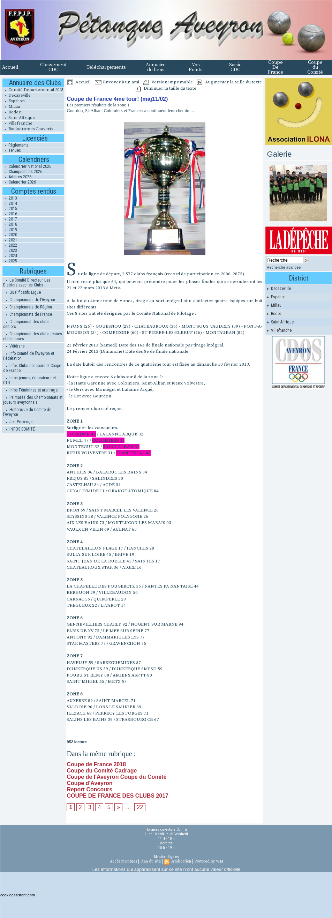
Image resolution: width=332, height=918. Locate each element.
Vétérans (14, 346)
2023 (9, 250)
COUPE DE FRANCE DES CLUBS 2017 (117, 796)
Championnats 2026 (22, 171)
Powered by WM (208, 861)
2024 (9, 255)
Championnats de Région (27, 307)
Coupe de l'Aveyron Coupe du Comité (116, 777)
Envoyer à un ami (117, 82)
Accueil (10, 67)
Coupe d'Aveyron (89, 783)
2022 (9, 245)
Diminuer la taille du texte (166, 88)
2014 (9, 203)
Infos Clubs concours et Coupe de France (32, 368)
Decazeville (16, 95)
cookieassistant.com (17, 895)
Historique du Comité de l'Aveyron (27, 412)
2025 (9, 261)
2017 (9, 219)
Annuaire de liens (156, 67)
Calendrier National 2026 (26, 166)
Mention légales (166, 856)
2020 (9, 234)
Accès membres (123, 861)
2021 (9, 240)
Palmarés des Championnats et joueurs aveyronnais (32, 400)
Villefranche (17, 123)
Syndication (181, 861)
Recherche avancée (284, 267)
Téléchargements (106, 67)
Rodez (11, 112)
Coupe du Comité (315, 67)
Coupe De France (275, 67)
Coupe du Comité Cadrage (102, 771)
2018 (9, 224)
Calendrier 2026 (19, 182)
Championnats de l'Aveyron (29, 299)
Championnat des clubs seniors (26, 324)
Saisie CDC (235, 67)
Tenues (11, 150)
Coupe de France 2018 (96, 764)
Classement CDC (53, 67)
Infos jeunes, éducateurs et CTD (29, 380)
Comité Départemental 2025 (32, 89)
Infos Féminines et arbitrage (30, 390)
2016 (9, 213)
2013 (9, 198)
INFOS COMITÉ (19, 429)
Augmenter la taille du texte (229, 82)
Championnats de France (27, 314)
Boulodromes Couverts (27, 129)
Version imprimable (168, 82)
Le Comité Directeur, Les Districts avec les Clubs (27, 283)
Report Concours (89, 789)
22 (140, 807)
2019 (9, 229)
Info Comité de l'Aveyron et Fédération (28, 356)
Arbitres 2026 (16, 176)
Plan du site (150, 861)
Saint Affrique (18, 117)
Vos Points (196, 67)
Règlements (15, 145)
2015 (9, 208)
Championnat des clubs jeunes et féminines (32, 336)
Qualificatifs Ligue (22, 292)
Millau (11, 106)
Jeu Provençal (18, 421)
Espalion (13, 101)
